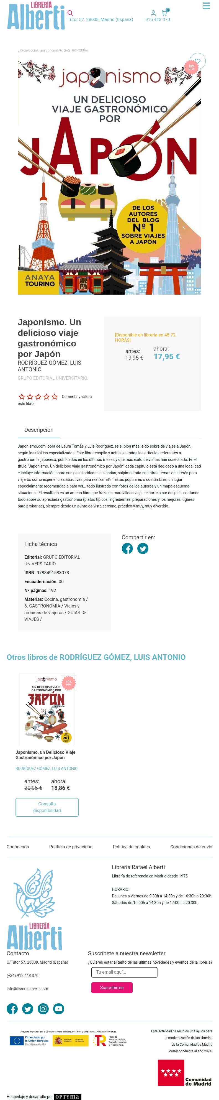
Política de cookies (131, 846)
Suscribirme (112, 987)
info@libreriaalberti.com (27, 989)
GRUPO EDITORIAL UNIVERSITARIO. (53, 378)
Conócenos (18, 846)
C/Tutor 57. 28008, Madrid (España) (37, 962)
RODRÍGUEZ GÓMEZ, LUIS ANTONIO (47, 768)
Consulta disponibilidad (47, 807)
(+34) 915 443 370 (22, 975)
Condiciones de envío (191, 846)
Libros (22, 50)
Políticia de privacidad (70, 846)
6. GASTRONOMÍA (73, 50)
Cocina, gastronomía (43, 50)
